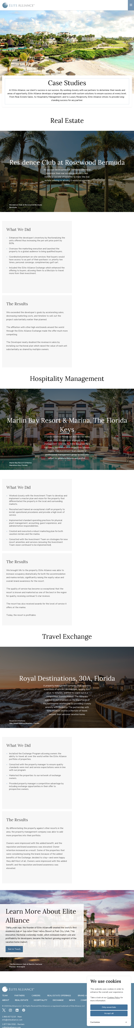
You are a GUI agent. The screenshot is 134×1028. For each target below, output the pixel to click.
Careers (36, 995)
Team (5, 995)
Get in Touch (14, 949)
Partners (20, 995)
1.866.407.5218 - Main (12, 1017)
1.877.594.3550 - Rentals (13, 1024)
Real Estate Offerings (59, 995)
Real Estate (21, 1000)
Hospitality (40, 1000)
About (5, 1000)
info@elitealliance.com (12, 1020)
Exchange (58, 1000)
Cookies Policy (113, 997)
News (72, 1000)
